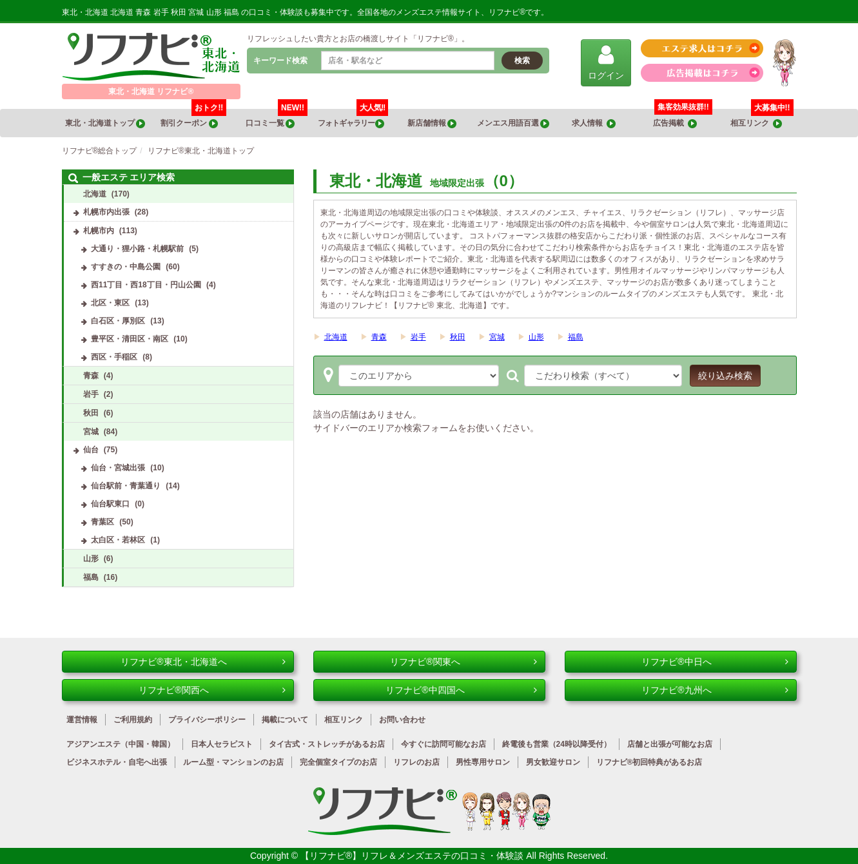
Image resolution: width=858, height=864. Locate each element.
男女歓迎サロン (553, 762)
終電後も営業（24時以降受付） (556, 744)
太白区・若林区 (118, 539)
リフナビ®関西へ (212, 690)
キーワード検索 (280, 60)
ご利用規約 (132, 719)
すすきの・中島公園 (126, 266)
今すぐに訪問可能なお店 (443, 744)
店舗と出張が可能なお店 (669, 744)
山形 (536, 336)
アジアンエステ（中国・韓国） (120, 744)
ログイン (606, 62)
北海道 (335, 336)
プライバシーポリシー (207, 719)
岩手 (418, 336)
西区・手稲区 (114, 356)
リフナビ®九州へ (714, 690)
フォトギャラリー (353, 118)
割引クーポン (193, 118)
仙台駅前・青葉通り (126, 485)
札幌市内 (98, 230)
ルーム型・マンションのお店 (233, 762)
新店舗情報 (431, 123)
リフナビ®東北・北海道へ (203, 662)
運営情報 (81, 719)
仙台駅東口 (110, 503)
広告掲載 (675, 123)
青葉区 (102, 521)
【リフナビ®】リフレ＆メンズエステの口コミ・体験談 (413, 855)
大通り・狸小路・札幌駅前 (137, 248)
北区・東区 (110, 302)
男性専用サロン (483, 762)
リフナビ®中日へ (714, 662)
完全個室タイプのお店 (338, 762)
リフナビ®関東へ (463, 662)
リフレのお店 (416, 762)
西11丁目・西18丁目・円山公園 (146, 284)
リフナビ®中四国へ (460, 690)
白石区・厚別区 (118, 320)
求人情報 (594, 123)
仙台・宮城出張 (118, 467)
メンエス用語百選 (513, 123)
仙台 (91, 449)
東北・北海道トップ (105, 123)
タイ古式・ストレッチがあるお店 (327, 744)
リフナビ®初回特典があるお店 (649, 762)
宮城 (497, 336)
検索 (522, 60)
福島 (575, 336)
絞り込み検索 (725, 375)
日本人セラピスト (222, 744)
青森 (379, 336)
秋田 (457, 336)
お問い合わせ (402, 719)
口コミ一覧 (276, 118)
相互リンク (762, 118)
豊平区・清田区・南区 (129, 338)
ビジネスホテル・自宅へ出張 (116, 762)
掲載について (285, 719)
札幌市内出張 (106, 211)
